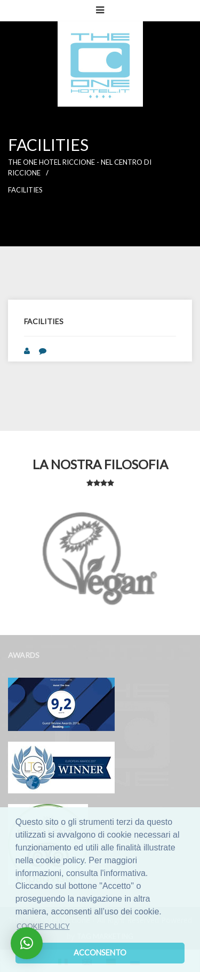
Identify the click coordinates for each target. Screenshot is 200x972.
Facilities (25, 190)
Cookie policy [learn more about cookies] (43, 926)
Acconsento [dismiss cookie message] (100, 952)
